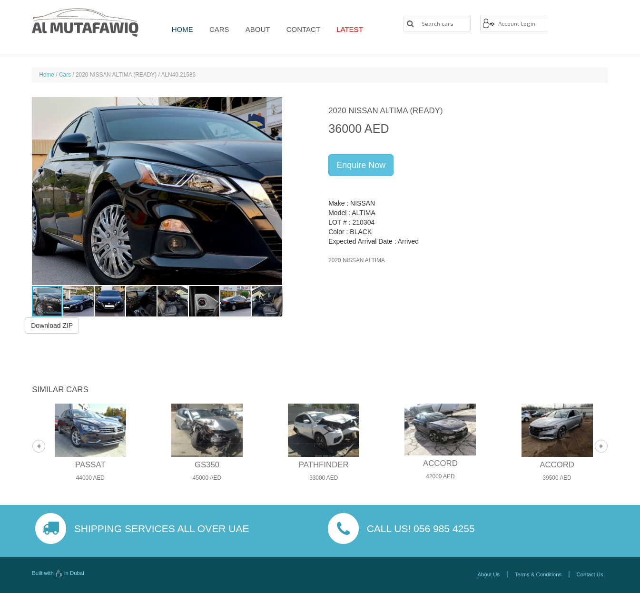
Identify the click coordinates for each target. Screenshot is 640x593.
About (253, 29)
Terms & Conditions (538, 574)
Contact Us (590, 574)
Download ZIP (52, 325)
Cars (217, 29)
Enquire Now (360, 165)
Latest (342, 29)
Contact (297, 29)
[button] (274, 190)
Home (182, 29)
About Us (489, 574)
